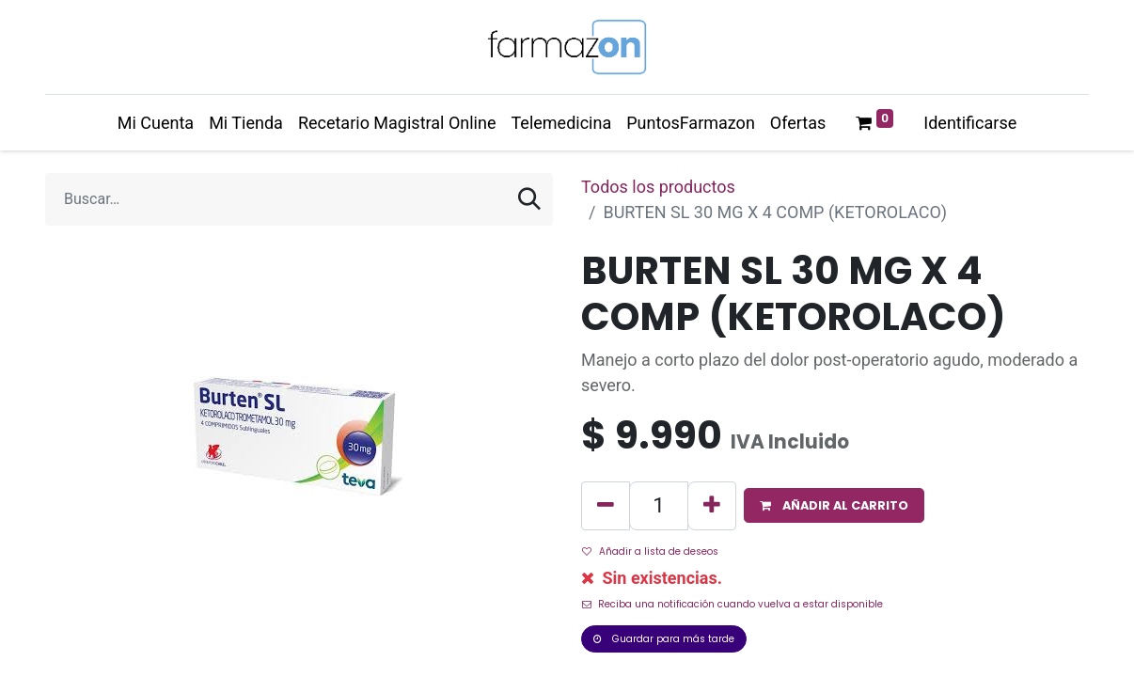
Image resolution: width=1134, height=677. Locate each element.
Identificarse (969, 123)
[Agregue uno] (711, 505)
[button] (834, 505)
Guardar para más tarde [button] (663, 639)
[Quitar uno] (605, 505)
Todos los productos (658, 187)
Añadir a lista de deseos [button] (650, 551)
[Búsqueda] (529, 199)
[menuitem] (155, 122)
